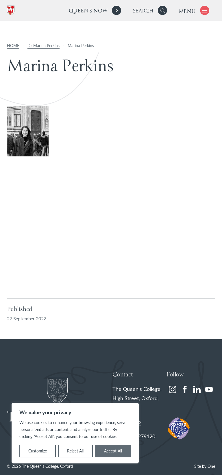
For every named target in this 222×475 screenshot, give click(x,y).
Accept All (113, 451)
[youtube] (209, 389)
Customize (37, 451)
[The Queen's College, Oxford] (12, 10)
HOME (13, 45)
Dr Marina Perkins (43, 45)
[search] (150, 10)
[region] (75, 433)
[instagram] (172, 389)
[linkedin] (197, 389)
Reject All (75, 451)
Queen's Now (88, 11)
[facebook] (184, 389)
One (211, 466)
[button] (162, 10)
